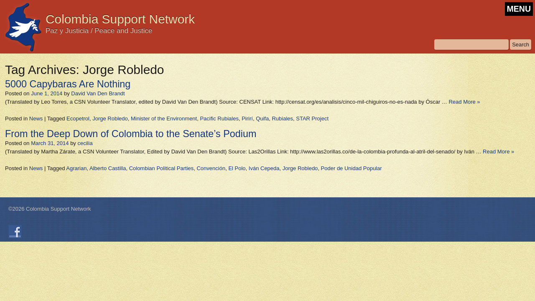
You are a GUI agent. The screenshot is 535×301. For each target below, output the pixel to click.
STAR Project (312, 118)
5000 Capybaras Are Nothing (67, 84)
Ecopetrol (77, 118)
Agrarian (76, 168)
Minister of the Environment (164, 118)
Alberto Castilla (107, 168)
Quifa (262, 118)
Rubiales (282, 118)
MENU (519, 8)
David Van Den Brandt (98, 93)
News (36, 118)
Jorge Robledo (110, 118)
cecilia (84, 143)
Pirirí (247, 118)
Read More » (464, 102)
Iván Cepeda (264, 168)
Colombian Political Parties (161, 168)
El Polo (236, 168)
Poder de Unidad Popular (351, 168)
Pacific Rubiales (219, 118)
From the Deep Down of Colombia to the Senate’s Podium (131, 133)
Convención (210, 168)
